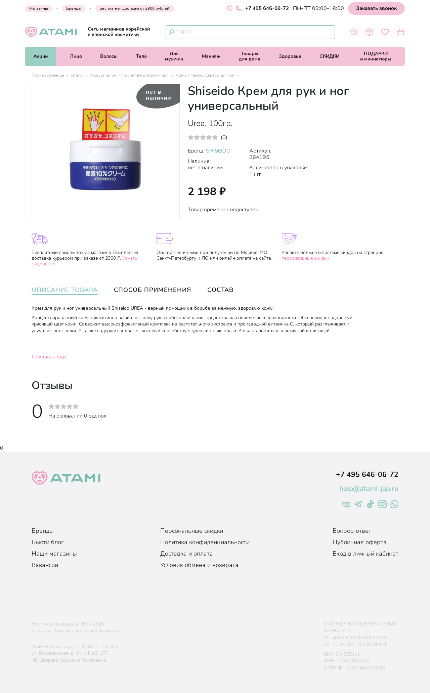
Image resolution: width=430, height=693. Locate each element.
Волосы (109, 56)
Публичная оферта (360, 542)
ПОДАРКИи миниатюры (375, 56)
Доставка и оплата (186, 554)
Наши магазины (54, 554)
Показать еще (49, 356)
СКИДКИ (329, 56)
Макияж (211, 56)
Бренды (73, 8)
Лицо (76, 56)
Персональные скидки (191, 531)
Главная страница (48, 75)
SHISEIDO (218, 151)
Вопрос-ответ (352, 531)
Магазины (38, 8)
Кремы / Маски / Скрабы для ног (205, 75)
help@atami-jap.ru (368, 488)
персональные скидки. (306, 258)
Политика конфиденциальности (205, 542)
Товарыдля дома (249, 56)
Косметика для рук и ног (145, 75)
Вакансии (45, 565)
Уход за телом (103, 75)
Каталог (77, 75)
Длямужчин (174, 56)
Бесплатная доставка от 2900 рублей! (134, 8)
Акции (40, 56)
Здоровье (290, 56)
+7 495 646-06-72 (262, 8)
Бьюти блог (48, 542)
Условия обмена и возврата (199, 565)
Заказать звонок (376, 8)
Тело (141, 56)
